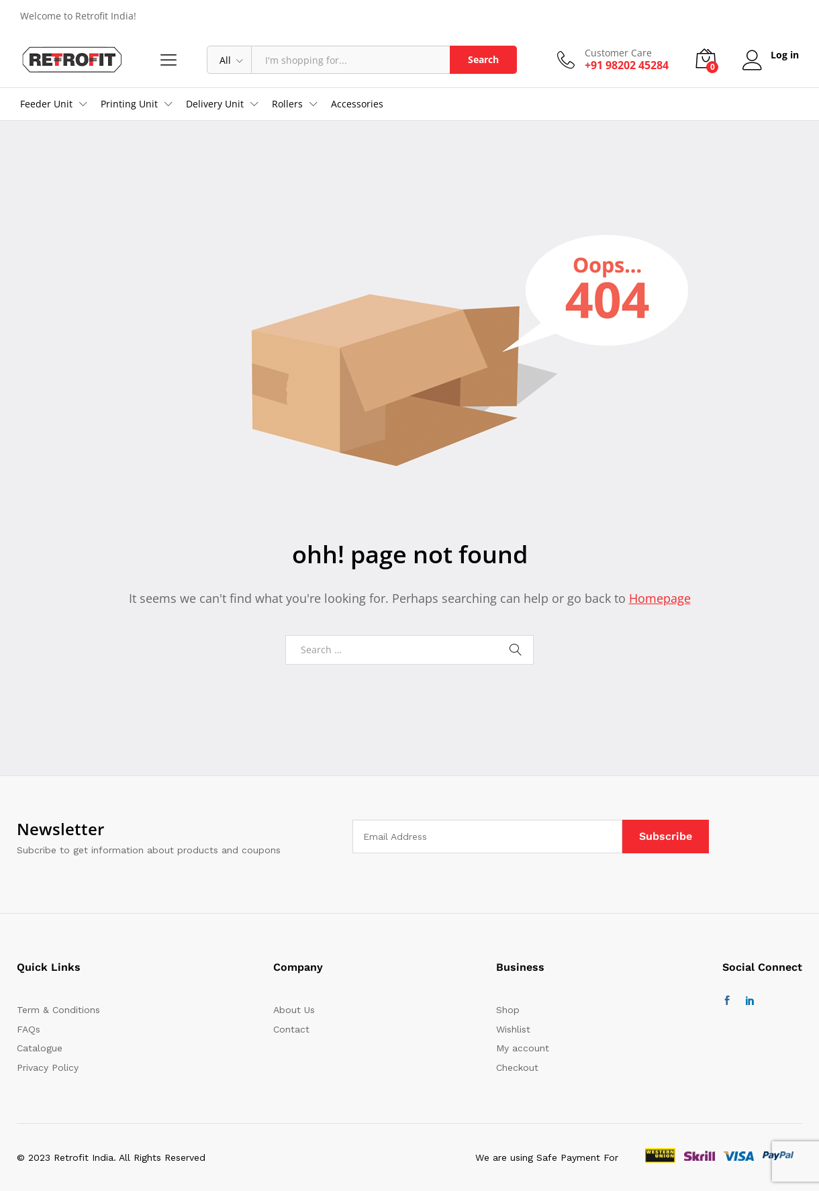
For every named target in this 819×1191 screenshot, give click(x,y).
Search (483, 59)
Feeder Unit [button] (46, 104)
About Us (294, 1009)
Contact (291, 1029)
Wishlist (513, 1029)
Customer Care (618, 53)
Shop (508, 1009)
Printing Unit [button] (129, 104)
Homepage (660, 598)
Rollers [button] (287, 104)
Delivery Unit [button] (215, 104)
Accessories (357, 104)
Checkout (517, 1067)
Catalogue (39, 1048)
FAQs (28, 1029)
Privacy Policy (48, 1067)
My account (522, 1048)
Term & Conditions (58, 1009)
